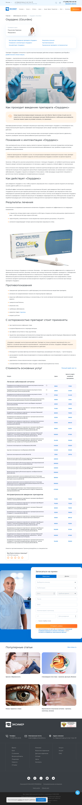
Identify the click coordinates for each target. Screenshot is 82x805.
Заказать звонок (70, 3)
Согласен (41, 800)
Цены (39, 9)
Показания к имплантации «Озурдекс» (20, 42)
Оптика (34, 9)
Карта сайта (36, 788)
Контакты (67, 9)
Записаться (76, 9)
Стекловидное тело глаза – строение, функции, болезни (59, 677)
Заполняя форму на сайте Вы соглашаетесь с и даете (55, 630)
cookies (20, 800)
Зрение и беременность (13, 677)
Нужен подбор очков (44, 621)
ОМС (60, 753)
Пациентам (54, 9)
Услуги (28, 9)
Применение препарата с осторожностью (55, 45)
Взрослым (46, 576)
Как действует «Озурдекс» (17, 45)
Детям (67, 576)
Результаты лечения (48, 40)
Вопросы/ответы (17, 756)
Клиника (21, 9)
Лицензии (15, 759)
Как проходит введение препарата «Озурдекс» (23, 40)
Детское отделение (41, 753)
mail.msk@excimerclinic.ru (37, 738)
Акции (45, 9)
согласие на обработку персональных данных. (52, 632)
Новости (14, 762)
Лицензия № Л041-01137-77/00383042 (30, 784)
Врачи (49, 9)
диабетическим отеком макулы (15, 54)
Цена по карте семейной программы (70, 376)
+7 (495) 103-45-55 (69, 2)
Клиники (38, 747)
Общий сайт (45, 788)
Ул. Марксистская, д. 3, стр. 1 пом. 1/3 (64, 738)
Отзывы (14, 765)
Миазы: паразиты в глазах (13, 708)
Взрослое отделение (42, 750)
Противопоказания (48, 42)
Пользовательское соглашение (52, 784)
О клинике (15, 753)
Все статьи (71, 647)
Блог (61, 9)
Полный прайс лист (68, 368)
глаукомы (22, 312)
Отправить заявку (56, 626)
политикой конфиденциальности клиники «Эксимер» (55, 629)
